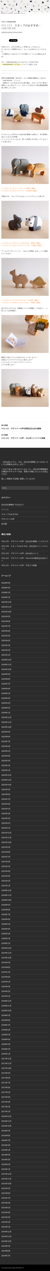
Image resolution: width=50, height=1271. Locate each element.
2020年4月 (5, 929)
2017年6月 (5, 1087)
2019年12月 (6, 948)
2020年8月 (5, 909)
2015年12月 (6, 1174)
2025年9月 (5, 616)
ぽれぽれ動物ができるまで (12, 504)
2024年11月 (6, 664)
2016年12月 (6, 1116)
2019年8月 (5, 967)
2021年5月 (5, 866)
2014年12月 (6, 1231)
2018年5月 (5, 1034)
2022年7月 (5, 799)
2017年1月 (5, 1111)
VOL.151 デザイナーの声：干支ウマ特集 (19, 565)
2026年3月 (5, 587)
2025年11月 (6, 607)
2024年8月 (5, 679)
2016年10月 (6, 1126)
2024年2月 (5, 708)
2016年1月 (5, 1169)
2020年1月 (5, 943)
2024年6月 (5, 688)
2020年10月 (6, 900)
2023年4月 (5, 756)
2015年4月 (5, 1212)
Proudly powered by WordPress (12, 1268)
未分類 (4, 524)
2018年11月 (6, 1006)
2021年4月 (5, 871)
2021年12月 (6, 833)
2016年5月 (5, 1150)
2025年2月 (5, 650)
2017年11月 (6, 1063)
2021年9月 (5, 847)
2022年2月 (5, 823)
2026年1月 (5, 597)
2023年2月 (5, 765)
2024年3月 (5, 703)
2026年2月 (5, 592)
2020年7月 (5, 914)
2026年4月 (5, 583)
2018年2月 (5, 1049)
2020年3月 (5, 933)
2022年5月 (5, 809)
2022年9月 (5, 789)
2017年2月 (5, 1106)
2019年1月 (5, 996)
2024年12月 (6, 660)
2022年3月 (5, 818)
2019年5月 (5, 982)
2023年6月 (5, 746)
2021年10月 (6, 842)
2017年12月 (6, 1058)
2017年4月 (5, 1097)
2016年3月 (5, 1159)
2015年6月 (5, 1203)
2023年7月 (5, 741)
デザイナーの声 (7, 519)
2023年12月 (6, 717)
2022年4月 (5, 813)
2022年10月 (6, 784)
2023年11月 (6, 722)
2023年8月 (5, 736)
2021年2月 (5, 881)
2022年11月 (6, 780)
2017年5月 (5, 1092)
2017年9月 (5, 1073)
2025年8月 (5, 621)
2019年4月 (5, 986)
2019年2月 (5, 991)
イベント (5, 509)
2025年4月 (5, 640)
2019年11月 (6, 953)
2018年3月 (5, 1044)
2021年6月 (5, 861)
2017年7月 (5, 1082)
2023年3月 (5, 760)
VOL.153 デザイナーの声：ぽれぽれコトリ (20, 553)
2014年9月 (5, 1246)
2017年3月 (5, 1102)
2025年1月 (5, 655)
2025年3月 (5, 645)
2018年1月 (5, 1054)
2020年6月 (5, 919)
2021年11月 (6, 837)
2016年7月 (5, 1140)
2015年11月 (6, 1179)
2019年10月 (6, 957)
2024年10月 (6, 669)
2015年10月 (6, 1183)
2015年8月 (5, 1193)
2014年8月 (5, 1251)
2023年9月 (5, 732)
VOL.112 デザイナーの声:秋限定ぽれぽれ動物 (25, 427)
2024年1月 (5, 712)
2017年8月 (5, 1078)
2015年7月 (5, 1198)
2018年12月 (6, 1001)
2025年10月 (6, 611)
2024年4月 (5, 698)
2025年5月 (5, 635)
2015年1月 (5, 1227)
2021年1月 (5, 885)
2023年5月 (5, 751)
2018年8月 (5, 1020)
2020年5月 (5, 924)
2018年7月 (5, 1025)
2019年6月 (5, 977)
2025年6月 (5, 631)
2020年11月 (6, 895)
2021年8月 (5, 852)
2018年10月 (6, 1010)
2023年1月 (5, 770)
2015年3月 (5, 1217)
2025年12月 (6, 602)
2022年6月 (5, 804)
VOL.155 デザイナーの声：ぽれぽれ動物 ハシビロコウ (24, 541)
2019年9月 (5, 962)
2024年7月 (5, 684)
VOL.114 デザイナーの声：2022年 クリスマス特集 (25, 436)
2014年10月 (6, 1241)
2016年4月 (5, 1155)
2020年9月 (5, 905)
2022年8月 (5, 794)
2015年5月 (5, 1207)
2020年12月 (6, 890)
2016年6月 (5, 1145)
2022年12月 (6, 775)
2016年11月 (6, 1121)
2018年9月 (5, 1015)
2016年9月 (5, 1130)
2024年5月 (5, 693)
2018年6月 (5, 1030)
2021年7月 (5, 857)
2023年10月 (6, 727)
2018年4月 (5, 1039)
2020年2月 (5, 938)
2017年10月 (6, 1068)
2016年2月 (5, 1164)
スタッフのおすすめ (8, 22)
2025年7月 (5, 626)
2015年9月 (5, 1188)
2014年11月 (6, 1236)
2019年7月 (5, 972)
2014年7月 (5, 1255)
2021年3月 (5, 876)
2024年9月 (5, 674)
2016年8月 (5, 1135)
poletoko (18, 32)
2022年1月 (5, 828)
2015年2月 (5, 1222)
